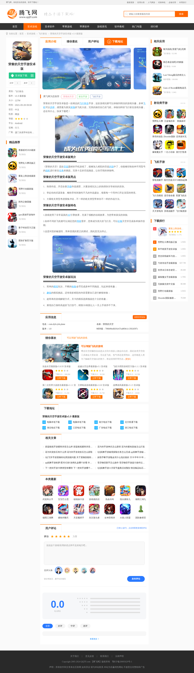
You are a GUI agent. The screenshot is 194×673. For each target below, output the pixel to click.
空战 (66, 166)
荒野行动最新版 (165, 291)
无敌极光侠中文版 (166, 284)
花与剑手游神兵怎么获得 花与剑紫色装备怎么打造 (121, 447)
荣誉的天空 (68, 96)
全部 (47, 626)
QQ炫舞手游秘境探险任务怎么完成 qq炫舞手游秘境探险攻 (121, 452)
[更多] (128, 359)
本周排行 (182, 2)
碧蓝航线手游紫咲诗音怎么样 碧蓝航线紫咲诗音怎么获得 (69, 447)
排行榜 (154, 26)
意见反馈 (89, 656)
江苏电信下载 (79, 428)
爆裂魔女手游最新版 (167, 277)
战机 (47, 170)
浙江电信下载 (131, 428)
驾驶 (79, 221)
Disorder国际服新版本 (168, 298)
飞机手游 (96, 96)
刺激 (72, 107)
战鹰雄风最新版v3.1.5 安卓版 (126, 385)
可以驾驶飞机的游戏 (92, 346)
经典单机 (162, 2)
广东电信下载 (105, 428)
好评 (60, 626)
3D (69, 215)
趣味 (49, 293)
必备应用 (172, 2)
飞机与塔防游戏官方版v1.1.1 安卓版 (130, 366)
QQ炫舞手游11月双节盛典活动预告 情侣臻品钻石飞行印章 (121, 468)
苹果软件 (84, 26)
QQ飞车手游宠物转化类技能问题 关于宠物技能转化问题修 (69, 457)
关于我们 (74, 656)
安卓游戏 (32, 26)
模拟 (56, 286)
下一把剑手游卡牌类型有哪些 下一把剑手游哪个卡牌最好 (69, 468)
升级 (69, 186)
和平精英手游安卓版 (167, 249)
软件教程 (119, 26)
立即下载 (61, 378)
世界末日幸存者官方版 (168, 270)
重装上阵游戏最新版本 (179, 228)
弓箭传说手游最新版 (167, 263)
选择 (52, 107)
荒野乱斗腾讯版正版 (167, 242)
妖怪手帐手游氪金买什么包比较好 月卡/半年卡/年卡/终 (121, 457)
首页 (14, 26)
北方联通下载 (131, 422)
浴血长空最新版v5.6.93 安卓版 (56, 366)
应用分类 (141, 2)
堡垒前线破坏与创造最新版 (170, 256)
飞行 (82, 103)
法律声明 (119, 656)
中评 (73, 626)
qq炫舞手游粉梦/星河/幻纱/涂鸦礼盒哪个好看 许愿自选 (69, 463)
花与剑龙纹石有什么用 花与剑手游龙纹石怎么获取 (68, 452)
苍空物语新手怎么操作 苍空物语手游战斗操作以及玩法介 (121, 463)
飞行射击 (42, 34)
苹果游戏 (67, 26)
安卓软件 (50, 26)
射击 (86, 103)
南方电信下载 (105, 422)
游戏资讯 (102, 26)
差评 (85, 626)
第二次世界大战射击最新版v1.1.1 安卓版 (59, 385)
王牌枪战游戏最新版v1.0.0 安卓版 (93, 385)
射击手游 (83, 96)
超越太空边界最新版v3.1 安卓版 (92, 366)
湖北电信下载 (53, 428)
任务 (61, 170)
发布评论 (136, 579)
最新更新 (130, 2)
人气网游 (151, 2)
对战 (111, 166)
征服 (120, 221)
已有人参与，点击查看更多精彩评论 (132, 528)
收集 (74, 286)
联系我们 (104, 656)
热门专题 (137, 26)
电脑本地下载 (53, 422)
